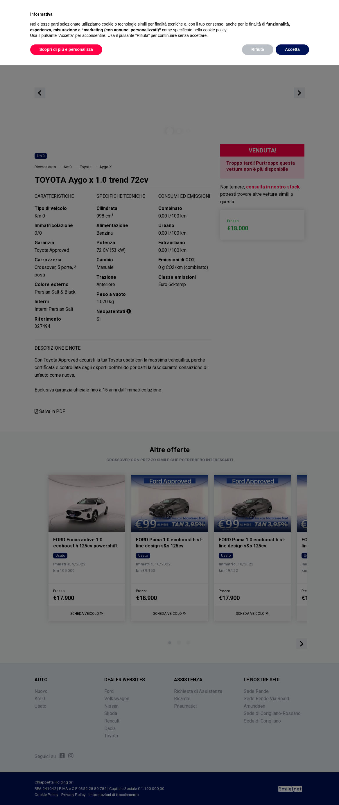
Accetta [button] (292, 49)
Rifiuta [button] (257, 49)
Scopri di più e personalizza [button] (66, 49)
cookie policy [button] (214, 30)
